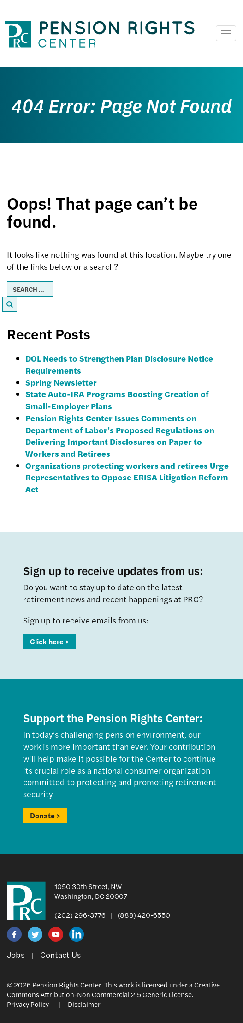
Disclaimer (84, 1004)
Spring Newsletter (61, 382)
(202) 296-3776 (80, 915)
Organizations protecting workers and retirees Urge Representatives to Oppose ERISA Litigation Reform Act (127, 477)
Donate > (45, 815)
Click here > (49, 641)
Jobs (15, 954)
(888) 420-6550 (144, 915)
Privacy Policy (28, 1004)
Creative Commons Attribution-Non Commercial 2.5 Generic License (113, 989)
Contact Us (60, 954)
